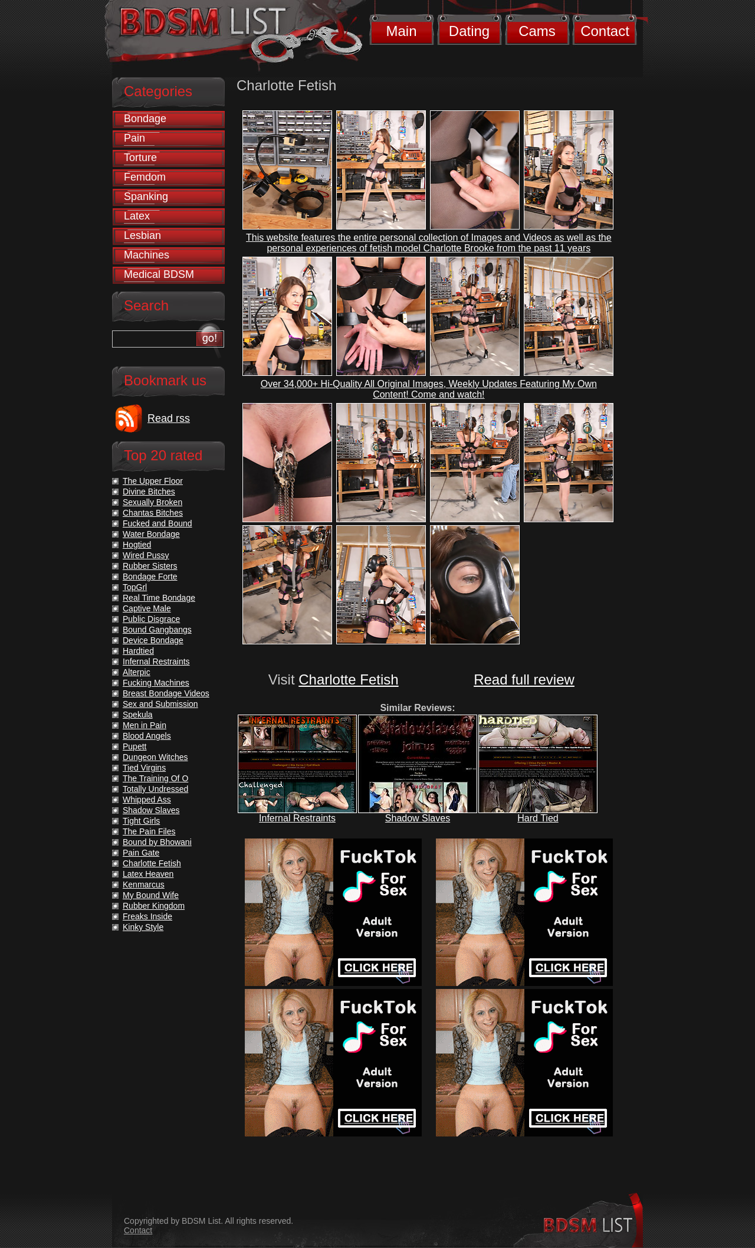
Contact (604, 31)
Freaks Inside (147, 916)
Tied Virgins (144, 767)
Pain (134, 138)
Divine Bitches (149, 491)
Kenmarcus (144, 884)
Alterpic (136, 672)
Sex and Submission (160, 704)
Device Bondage (153, 640)
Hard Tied (537, 818)
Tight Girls (141, 821)
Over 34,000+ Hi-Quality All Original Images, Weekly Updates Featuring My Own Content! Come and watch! (429, 389)
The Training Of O (155, 778)
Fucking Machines (156, 682)
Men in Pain (144, 725)
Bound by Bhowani (157, 842)
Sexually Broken (152, 502)
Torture (140, 157)
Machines (146, 255)
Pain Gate (141, 852)
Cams (537, 31)
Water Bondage (151, 534)
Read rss (168, 418)
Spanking (146, 196)
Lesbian (142, 235)
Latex (137, 216)
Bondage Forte (150, 576)
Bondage (145, 119)
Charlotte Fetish (348, 679)
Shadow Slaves (417, 818)
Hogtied (137, 544)
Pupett (134, 746)
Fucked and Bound (157, 523)
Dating (469, 31)
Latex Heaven (148, 874)
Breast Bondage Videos (166, 693)
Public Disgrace (151, 619)
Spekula (138, 714)
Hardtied (138, 651)
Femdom (145, 177)
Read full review (524, 679)
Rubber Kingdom (154, 905)
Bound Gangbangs (157, 629)
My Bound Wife (151, 895)
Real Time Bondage (159, 597)
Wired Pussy (146, 555)
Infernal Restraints (297, 818)
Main (401, 31)
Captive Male (147, 608)
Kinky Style (143, 927)
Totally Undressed (155, 789)
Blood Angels (147, 736)
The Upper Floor (153, 481)
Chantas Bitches (153, 512)
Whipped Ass (147, 799)
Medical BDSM (159, 274)
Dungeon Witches (155, 757)
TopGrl (135, 587)
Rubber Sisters (150, 566)
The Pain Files (149, 831)
